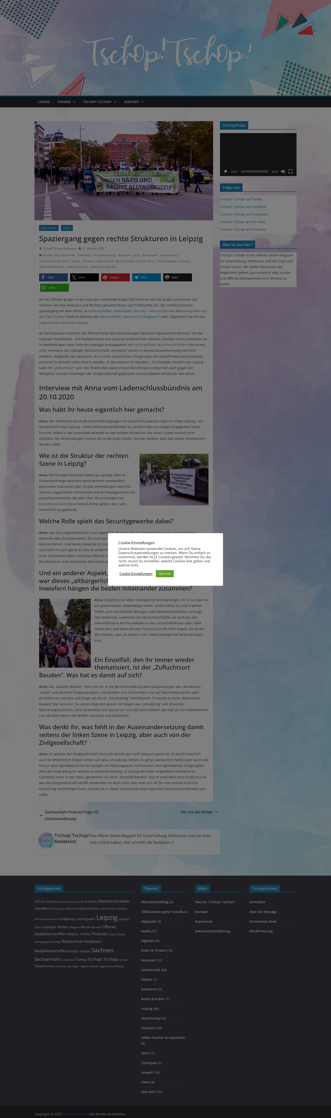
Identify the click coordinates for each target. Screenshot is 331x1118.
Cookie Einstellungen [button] (136, 574)
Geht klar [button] (165, 574)
